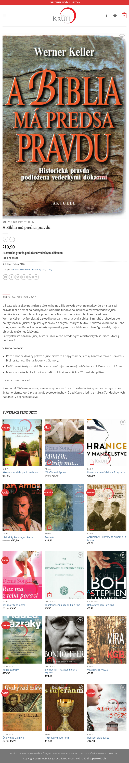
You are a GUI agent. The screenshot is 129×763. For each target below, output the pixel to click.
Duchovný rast (38, 269)
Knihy (6, 222)
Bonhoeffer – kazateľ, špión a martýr (61, 671)
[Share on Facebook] (12, 277)
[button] (5, 16)
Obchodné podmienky (66, 753)
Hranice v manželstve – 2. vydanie (106, 472)
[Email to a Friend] (24, 277)
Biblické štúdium (23, 222)
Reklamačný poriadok (94, 753)
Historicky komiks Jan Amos (18, 537)
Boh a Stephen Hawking (100, 605)
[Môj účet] (106, 16)
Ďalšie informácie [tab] (24, 297)
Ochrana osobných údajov (35, 753)
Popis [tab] (6, 297)
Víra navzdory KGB (97, 669)
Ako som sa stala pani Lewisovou (21, 472)
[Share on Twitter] (18, 277)
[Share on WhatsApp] (5, 277)
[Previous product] (12, 239)
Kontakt (114, 753)
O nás (13, 753)
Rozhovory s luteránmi (57, 737)
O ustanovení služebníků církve (62, 605)
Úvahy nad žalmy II (13, 737)
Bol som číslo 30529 (98, 737)
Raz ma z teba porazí (14, 605)
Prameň (49, 537)
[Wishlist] (115, 16)
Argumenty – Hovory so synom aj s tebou (106, 538)
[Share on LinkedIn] (36, 277)
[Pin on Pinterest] (30, 277)
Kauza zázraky (11, 669)
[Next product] (5, 239)
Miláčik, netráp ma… (56, 472)
